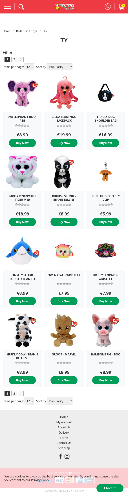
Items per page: (13, 67)
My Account (64, 422)
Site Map (64, 448)
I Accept (110, 488)
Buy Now (22, 143)
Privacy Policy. (40, 480)
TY (45, 31)
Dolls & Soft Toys (26, 31)
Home (6, 31)
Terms (64, 438)
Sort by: (41, 67)
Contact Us (64, 443)
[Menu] (7, 6)
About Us (64, 427)
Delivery (64, 433)
